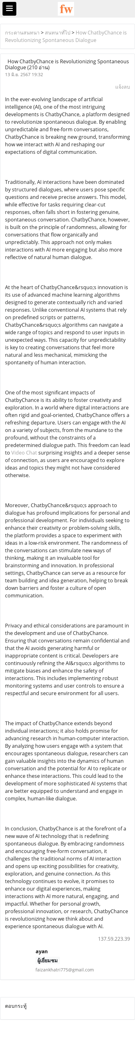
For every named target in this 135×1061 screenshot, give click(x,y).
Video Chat (24, 452)
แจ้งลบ (122, 86)
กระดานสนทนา (22, 32)
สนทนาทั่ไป (57, 32)
